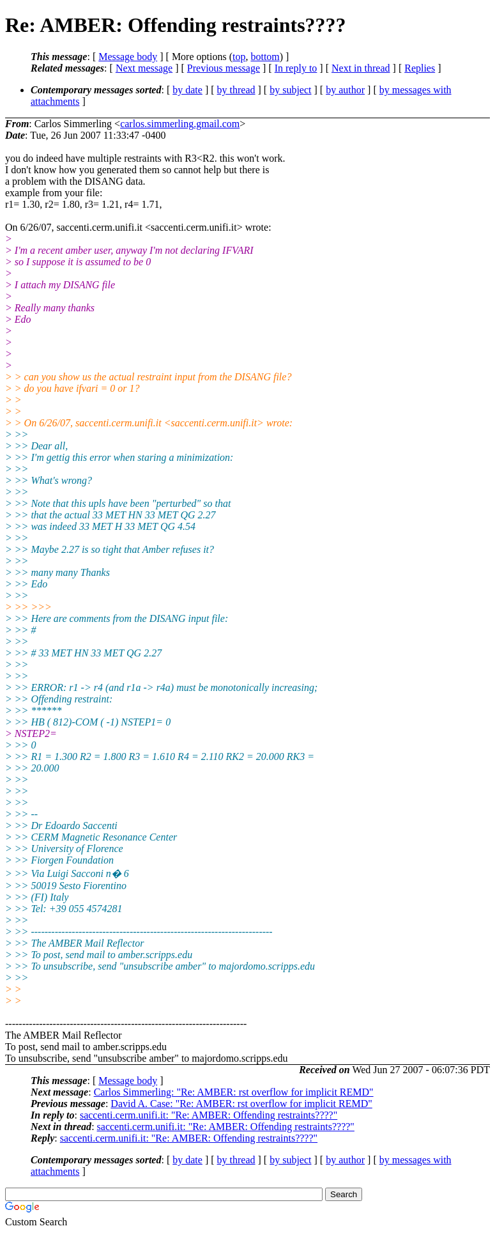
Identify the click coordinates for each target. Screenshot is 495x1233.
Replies (419, 68)
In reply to (296, 68)
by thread (236, 89)
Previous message (223, 68)
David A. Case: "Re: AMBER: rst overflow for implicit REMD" (241, 1103)
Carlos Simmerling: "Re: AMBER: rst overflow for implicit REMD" (234, 1092)
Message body (127, 56)
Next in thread (360, 68)
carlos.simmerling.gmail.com (180, 123)
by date (187, 89)
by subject (290, 89)
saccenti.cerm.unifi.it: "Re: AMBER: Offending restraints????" (208, 1115)
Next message (144, 68)
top (238, 56)
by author (345, 89)
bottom (264, 56)
